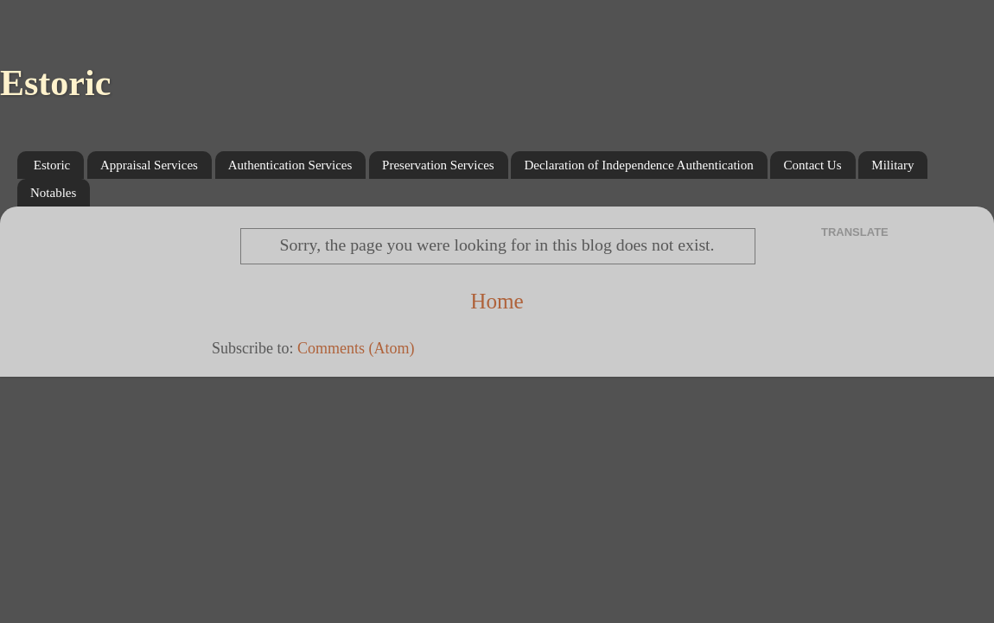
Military (892, 165)
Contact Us (812, 165)
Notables (53, 193)
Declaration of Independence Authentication (638, 165)
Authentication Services (290, 165)
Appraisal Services (149, 165)
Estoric (55, 83)
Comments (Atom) (356, 348)
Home (497, 301)
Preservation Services (438, 165)
